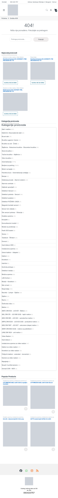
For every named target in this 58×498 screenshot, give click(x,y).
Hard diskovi (6, 340)
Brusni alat (5, 136)
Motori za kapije (7, 169)
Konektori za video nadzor (10, 350)
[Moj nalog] (51, 10)
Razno (4, 300)
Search (47, 10)
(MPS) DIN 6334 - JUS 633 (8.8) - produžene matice (19, 322)
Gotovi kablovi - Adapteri (10, 252)
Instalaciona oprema (8, 249)
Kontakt (4, 2)
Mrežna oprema (7, 274)
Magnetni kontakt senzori (10, 205)
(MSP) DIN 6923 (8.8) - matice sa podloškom (17, 329)
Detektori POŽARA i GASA (10, 201)
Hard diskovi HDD (7, 245)
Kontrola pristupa (7, 267)
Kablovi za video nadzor (10, 347)
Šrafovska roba (7, 303)
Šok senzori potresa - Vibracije (12, 212)
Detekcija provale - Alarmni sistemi (13, 180)
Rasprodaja (33, 57)
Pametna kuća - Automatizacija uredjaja (15, 173)
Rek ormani (5, 285)
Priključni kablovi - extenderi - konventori (15, 354)
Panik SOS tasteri (7, 230)
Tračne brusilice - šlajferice (11, 154)
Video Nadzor (20, 57)
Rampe (4, 176)
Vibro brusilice (6, 158)
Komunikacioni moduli (9, 223)
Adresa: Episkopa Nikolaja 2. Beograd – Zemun (41, 2)
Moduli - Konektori (8, 281)
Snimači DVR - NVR (8, 369)
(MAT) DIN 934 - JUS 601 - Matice (13, 311)
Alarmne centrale (7, 183)
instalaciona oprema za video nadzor (14, 343)
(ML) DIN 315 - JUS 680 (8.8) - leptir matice (16, 314)
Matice (4, 307)
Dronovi (4, 241)
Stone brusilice (7, 151)
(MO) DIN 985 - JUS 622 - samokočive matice (17, 318)
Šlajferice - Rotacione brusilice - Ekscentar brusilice (19, 147)
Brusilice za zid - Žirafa (9, 143)
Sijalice (4, 296)
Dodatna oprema (7, 216)
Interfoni (4, 263)
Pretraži (41, 39)
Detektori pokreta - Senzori (11, 194)
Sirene (4, 234)
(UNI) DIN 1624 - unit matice (11, 332)
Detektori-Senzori (7, 191)
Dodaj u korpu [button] (26, 409)
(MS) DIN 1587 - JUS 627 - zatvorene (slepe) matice (19, 325)
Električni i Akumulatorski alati (11, 133)
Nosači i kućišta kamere (10, 365)
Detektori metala (7, 270)
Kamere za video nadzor (9, 57)
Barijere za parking (8, 165)
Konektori (5, 259)
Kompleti (5, 219)
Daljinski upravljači (8, 187)
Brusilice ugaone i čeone (10, 140)
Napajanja (5, 361)
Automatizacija (7, 162)
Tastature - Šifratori (8, 238)
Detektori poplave (7, 198)
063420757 (29, 493)
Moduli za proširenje (8, 227)
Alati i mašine (6, 129)
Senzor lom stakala (8, 209)
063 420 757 (14, 2)
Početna (4, 18)
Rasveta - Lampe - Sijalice (10, 292)
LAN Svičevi (6, 278)
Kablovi (4, 256)
